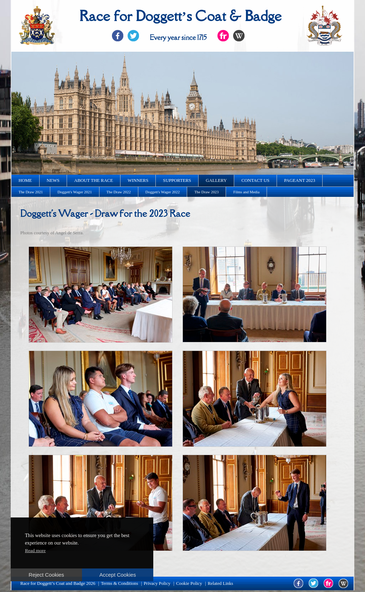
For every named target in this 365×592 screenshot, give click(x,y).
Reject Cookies (46, 575)
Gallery (216, 180)
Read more (35, 550)
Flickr (223, 35)
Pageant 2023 (299, 180)
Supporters (177, 180)
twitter (313, 583)
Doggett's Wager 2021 (74, 192)
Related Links (220, 583)
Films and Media (246, 192)
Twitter (133, 35)
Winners (138, 180)
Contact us (255, 180)
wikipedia (343, 583)
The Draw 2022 (119, 192)
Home (25, 180)
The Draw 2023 (206, 192)
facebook (298, 583)
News (53, 180)
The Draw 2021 (31, 192)
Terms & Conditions (119, 583)
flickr (328, 583)
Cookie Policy (189, 583)
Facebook (117, 35)
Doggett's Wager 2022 (162, 192)
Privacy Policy (157, 583)
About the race (93, 180)
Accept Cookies (117, 575)
